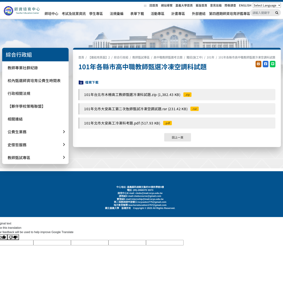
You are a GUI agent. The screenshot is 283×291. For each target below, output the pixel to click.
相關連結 (15, 119)
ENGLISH (245, 5)
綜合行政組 (121, 57)
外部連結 (199, 13)
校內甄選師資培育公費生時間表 (34, 80)
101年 (210, 57)
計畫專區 (178, 13)
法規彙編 (116, 13)
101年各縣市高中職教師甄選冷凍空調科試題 (246, 57)
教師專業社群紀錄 (23, 67)
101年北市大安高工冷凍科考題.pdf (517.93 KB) (128, 123)
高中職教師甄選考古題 (168, 57)
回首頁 (153, 5)
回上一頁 (177, 137)
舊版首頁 (201, 5)
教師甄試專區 (141, 57)
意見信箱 (216, 5)
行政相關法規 (19, 93)
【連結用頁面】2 (99, 57)
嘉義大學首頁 (184, 5)
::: (145, 5)
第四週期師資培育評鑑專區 (229, 13)
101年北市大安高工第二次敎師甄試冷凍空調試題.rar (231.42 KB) (141, 108)
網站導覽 (167, 5)
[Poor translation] (13, 237)
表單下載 (137, 13)
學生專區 (96, 13)
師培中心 (51, 13)
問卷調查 (230, 5)
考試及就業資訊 (74, 13)
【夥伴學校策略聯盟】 (26, 106)
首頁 (81, 57)
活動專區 (157, 13)
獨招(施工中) (194, 57)
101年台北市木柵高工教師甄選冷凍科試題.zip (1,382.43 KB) (137, 94)
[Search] (265, 12)
